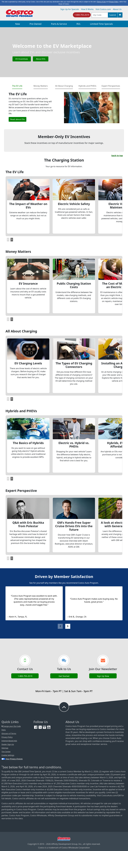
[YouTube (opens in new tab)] (48, 727)
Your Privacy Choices (12, 759)
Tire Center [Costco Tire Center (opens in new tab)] (6, 751)
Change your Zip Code (11, 726)
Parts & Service (59, 23)
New (17, 23)
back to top (117, 155)
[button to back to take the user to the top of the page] (64, 707)
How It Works (87, 9)
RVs (78, 23)
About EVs (40, 59)
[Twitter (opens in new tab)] (40, 727)
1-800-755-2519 (81, 14)
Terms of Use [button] (101, 2)
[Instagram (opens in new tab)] (44, 727)
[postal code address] (100, 15)
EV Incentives (22, 59)
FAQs (4, 730)
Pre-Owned (35, 23)
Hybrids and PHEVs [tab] (87, 86)
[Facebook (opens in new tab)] (36, 727)
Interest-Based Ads (9, 741)
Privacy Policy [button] (113, 2)
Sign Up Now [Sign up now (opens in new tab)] (103, 676)
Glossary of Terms (9, 733)
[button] (120, 15)
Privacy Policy (7, 737)
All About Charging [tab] (64, 86)
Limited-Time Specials (101, 23)
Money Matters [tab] (41, 86)
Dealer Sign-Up (8, 744)
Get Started (64, 676)
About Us (117, 9)
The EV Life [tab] (17, 86)
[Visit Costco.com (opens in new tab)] (64, 838)
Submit (112, 15)
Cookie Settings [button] (8, 755)
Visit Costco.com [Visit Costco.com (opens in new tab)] (103, 9)
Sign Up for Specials (69, 9)
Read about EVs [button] (17, 119)
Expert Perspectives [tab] (111, 86)
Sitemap (5, 748)
